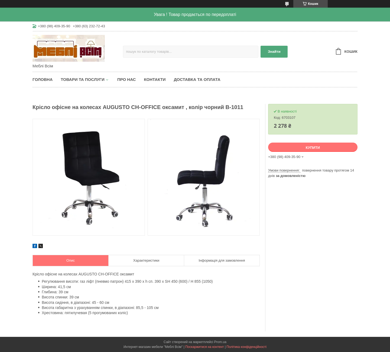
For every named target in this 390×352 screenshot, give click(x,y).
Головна (42, 79)
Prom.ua (220, 342)
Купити (313, 148)
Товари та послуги (83, 79)
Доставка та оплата (197, 79)
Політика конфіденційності (246, 347)
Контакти (154, 79)
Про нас (126, 79)
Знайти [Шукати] (274, 52)
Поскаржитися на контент (204, 347)
